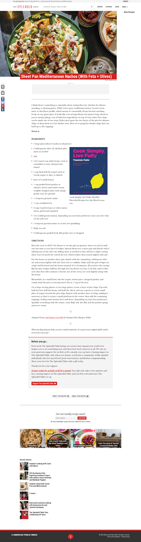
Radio (117, 7)
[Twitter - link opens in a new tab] (2, 102)
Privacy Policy (125, 537)
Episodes (109, 7)
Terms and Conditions (113, 537)
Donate (125, 1)
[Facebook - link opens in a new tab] (2, 99)
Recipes (100, 7)
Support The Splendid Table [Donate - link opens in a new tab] (44, 383)
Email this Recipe (80, 396)
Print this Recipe (61, 396)
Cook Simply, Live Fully (54, 318)
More (125, 7)
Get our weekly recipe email (70, 414)
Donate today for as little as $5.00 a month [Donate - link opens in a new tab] (51, 371)
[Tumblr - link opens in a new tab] (2, 109)
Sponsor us (70, 83)
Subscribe (82, 418)
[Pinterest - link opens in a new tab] (2, 106)
